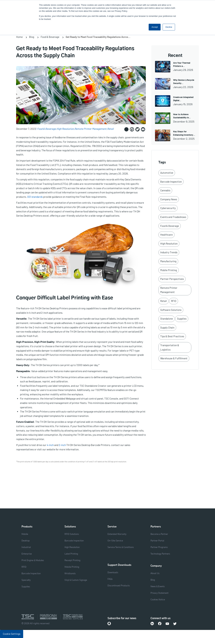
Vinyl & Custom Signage (75, 580)
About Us (154, 573)
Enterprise (27, 554)
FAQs (110, 579)
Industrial (26, 547)
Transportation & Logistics (169, 347)
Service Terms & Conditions (121, 547)
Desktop (26, 541)
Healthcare (166, 234)
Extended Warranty (117, 534)
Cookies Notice (157, 600)
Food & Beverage (50, 36)
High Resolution (65, 128)
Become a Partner (159, 534)
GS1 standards (35, 196)
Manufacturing (168, 261)
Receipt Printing (72, 560)
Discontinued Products (119, 586)
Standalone (166, 318)
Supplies (181, 318)
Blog (31, 36)
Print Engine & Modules (33, 560)
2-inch (62, 444)
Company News (168, 199)
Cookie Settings (11, 633)
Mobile (25, 534)
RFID (173, 300)
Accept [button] (155, 27)
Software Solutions (170, 309)
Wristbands (70, 574)
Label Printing (71, 554)
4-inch (50, 444)
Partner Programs (159, 547)
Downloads (113, 573)
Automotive (166, 172)
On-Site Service (115, 541)
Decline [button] (168, 27)
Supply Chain (167, 327)
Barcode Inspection (171, 181)
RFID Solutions (71, 534)
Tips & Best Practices (172, 336)
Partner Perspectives (172, 278)
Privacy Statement (159, 593)
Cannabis (165, 190)
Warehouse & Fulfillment (173, 358)
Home (19, 36)
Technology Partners (160, 554)
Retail (110, 128)
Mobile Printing (168, 270)
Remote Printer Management (90, 128)
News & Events (157, 586)
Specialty (26, 580)
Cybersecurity (168, 208)
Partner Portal (157, 541)
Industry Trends (168, 252)
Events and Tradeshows (173, 216)
